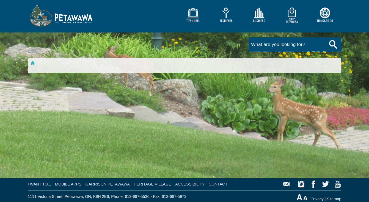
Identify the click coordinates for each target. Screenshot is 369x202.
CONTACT (218, 184)
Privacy (317, 199)
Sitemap (334, 199)
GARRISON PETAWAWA (107, 184)
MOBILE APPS (68, 184)
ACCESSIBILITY (190, 184)
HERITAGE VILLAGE (152, 184)
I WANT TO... (39, 184)
